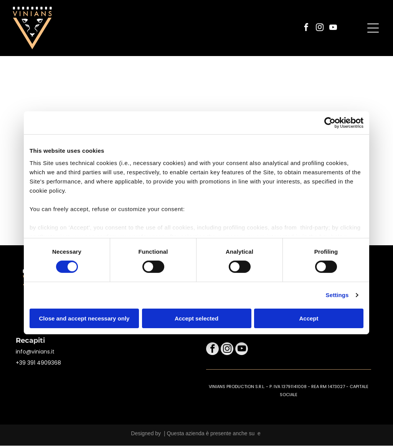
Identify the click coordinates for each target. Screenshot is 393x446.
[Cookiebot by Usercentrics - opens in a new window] (329, 123)
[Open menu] (373, 28)
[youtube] (333, 28)
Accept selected (196, 318)
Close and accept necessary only (84, 318)
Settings (337, 295)
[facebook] (306, 28)
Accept (308, 318)
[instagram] (319, 28)
